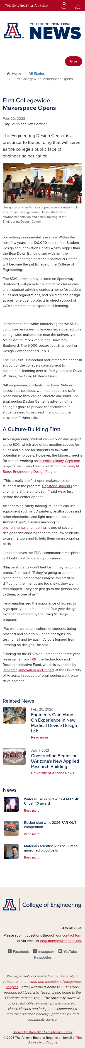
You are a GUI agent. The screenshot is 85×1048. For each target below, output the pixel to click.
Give (73, 61)
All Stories (37, 73)
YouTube (70, 951)
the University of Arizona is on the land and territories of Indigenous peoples (42, 981)
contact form (72, 935)
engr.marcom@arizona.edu (61, 941)
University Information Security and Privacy (43, 1032)
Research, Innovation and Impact (28, 670)
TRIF (33, 659)
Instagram (46, 951)
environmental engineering (24, 527)
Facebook (21, 951)
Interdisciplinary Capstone (59, 461)
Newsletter (42, 957)
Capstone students (57, 486)
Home (16, 73)
